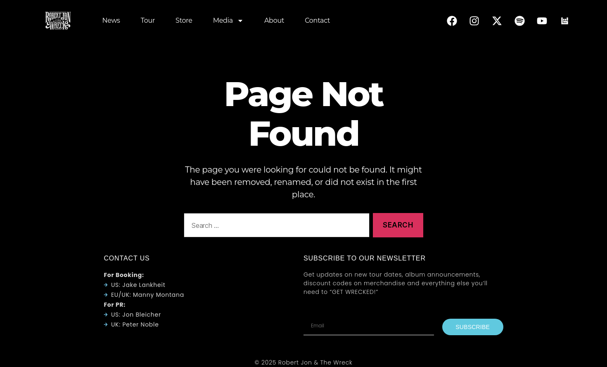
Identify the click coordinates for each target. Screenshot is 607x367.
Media (228, 20)
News (111, 20)
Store (183, 20)
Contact (317, 20)
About (274, 20)
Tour (148, 20)
